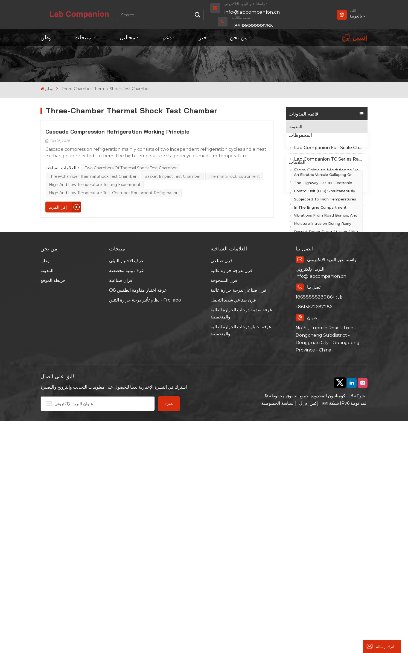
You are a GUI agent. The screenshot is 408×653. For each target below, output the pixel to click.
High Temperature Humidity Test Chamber (324, 388)
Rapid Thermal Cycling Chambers (324, 373)
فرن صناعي (221, 493)
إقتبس (355, 38)
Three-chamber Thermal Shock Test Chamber (92, 176)
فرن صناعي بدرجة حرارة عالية (238, 522)
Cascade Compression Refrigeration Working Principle (117, 131)
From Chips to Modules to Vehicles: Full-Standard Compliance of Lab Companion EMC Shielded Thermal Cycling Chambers (326, 182)
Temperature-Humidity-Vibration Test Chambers (324, 417)
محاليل (127, 37)
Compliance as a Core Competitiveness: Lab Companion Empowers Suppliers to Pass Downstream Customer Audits (326, 216)
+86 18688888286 (252, 25)
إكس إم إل (308, 635)
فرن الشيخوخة (224, 512)
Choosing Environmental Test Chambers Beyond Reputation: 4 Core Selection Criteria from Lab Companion (326, 238)
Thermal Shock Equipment (234, 176)
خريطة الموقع (53, 512)
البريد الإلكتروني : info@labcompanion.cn (321, 505)
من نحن (239, 37)
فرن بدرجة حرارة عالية (231, 503)
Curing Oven (305, 402)
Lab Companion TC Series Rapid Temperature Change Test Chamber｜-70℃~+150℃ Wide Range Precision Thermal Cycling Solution (326, 170)
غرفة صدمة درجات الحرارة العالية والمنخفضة (241, 546)
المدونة (295, 126)
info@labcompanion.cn (252, 12)
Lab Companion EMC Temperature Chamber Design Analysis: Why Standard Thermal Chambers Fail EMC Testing (326, 227)
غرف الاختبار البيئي (126, 493)
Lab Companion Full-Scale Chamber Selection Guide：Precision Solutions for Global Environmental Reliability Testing (326, 159)
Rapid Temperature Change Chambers (319, 436)
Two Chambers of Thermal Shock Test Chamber (131, 168)
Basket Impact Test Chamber (172, 176)
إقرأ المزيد (58, 207)
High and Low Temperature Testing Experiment (95, 184)
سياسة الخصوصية (277, 635)
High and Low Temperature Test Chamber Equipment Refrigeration (114, 192)
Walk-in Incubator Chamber (319, 362)
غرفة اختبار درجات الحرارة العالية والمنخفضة (241, 563)
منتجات (83, 37)
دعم (167, 37)
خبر (203, 37)
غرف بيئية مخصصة (126, 503)
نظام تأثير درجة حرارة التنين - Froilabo (145, 532)
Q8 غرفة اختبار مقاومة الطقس (138, 522)
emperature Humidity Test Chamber (318, 347)
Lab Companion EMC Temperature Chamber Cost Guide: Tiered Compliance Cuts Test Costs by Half (326, 205)
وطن (46, 37)
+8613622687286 (314, 539)
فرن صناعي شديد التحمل (233, 532)
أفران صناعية (121, 512)
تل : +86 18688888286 (319, 529)
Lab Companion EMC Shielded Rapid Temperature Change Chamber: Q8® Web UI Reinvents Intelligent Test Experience (326, 193)
